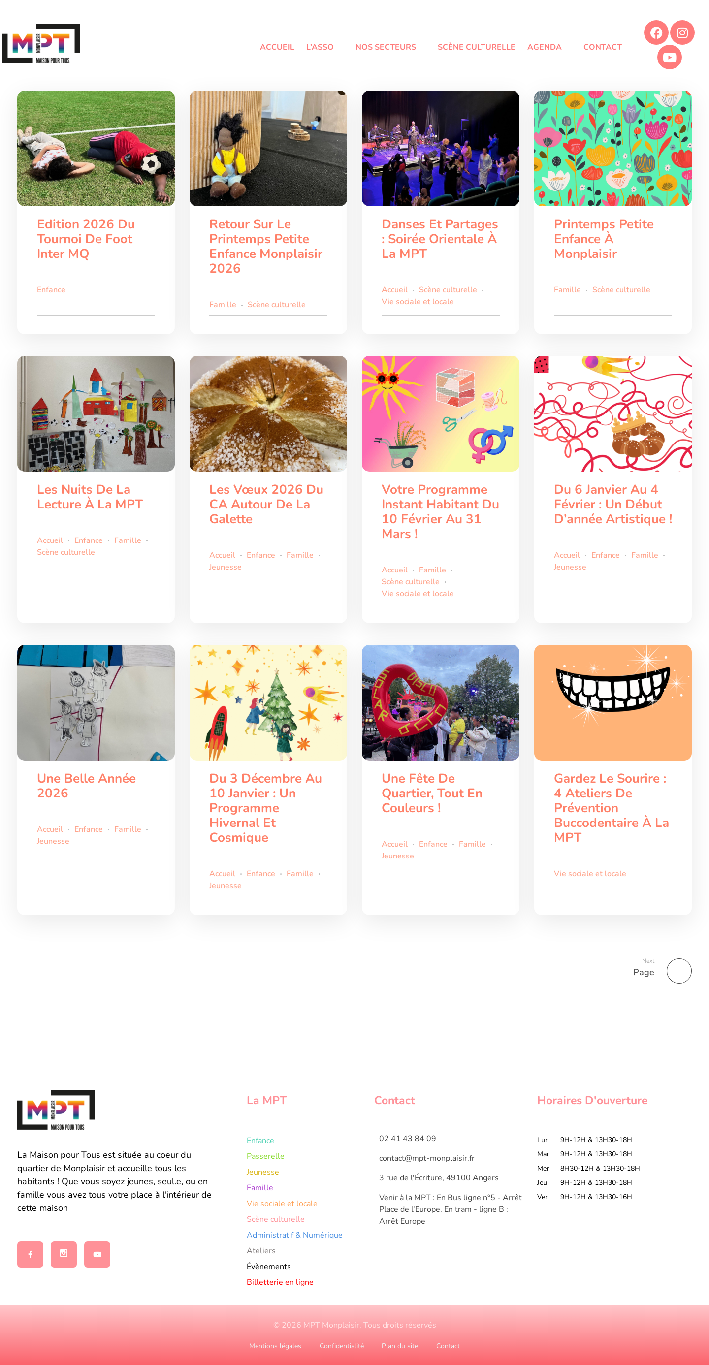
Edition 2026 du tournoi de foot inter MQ (86, 239)
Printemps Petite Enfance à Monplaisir (604, 239)
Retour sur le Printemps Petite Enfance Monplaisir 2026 (265, 246)
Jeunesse (225, 567)
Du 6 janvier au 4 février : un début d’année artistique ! (613, 504)
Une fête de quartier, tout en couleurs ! (432, 793)
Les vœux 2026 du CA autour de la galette (266, 504)
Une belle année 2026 (86, 786)
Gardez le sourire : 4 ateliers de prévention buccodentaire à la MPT (611, 808)
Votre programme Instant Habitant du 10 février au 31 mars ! (440, 511)
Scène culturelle (277, 304)
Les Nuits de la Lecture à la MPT (90, 497)
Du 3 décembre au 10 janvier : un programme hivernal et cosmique (265, 808)
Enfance (51, 290)
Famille (222, 304)
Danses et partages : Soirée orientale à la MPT (440, 239)
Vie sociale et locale (418, 301)
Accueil (395, 290)
